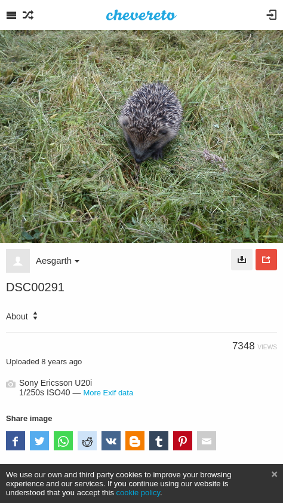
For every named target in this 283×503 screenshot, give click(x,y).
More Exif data (108, 392)
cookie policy (138, 492)
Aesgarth (57, 260)
